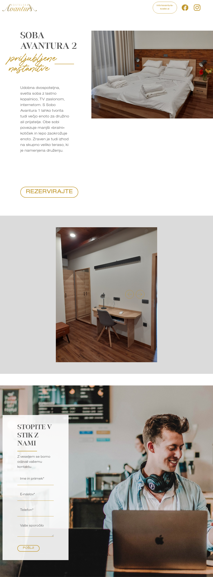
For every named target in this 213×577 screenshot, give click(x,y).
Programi (62, 5)
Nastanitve (92, 5)
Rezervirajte (49, 192)
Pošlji (28, 548)
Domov (47, 5)
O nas (133, 7)
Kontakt (145, 5)
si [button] (205, 7)
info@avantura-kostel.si (165, 7)
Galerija (109, 5)
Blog (123, 5)
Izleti (77, 5)
